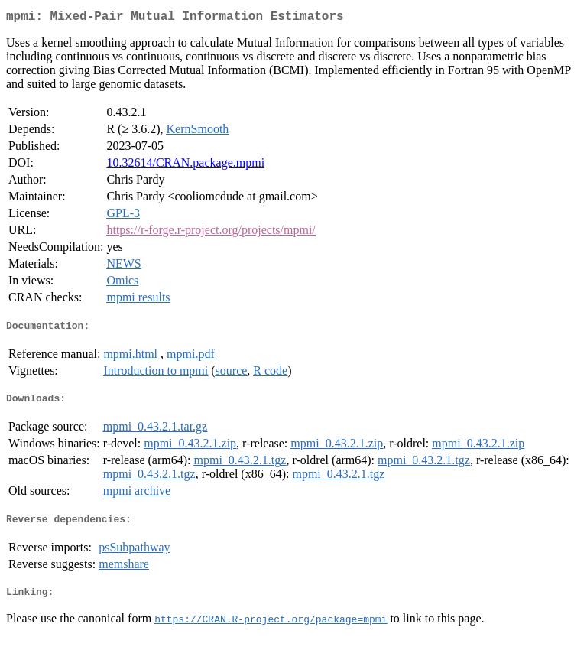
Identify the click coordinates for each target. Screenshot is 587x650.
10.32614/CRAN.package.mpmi (185, 165)
